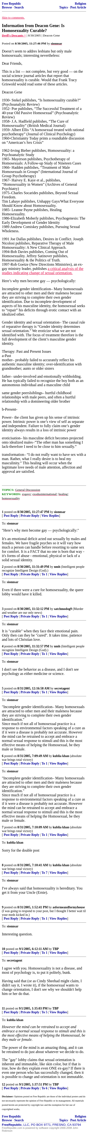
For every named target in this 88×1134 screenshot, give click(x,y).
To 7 (44, 872)
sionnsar (59, 512)
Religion (80, 3)
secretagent (62, 688)
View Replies (50, 515)
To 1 (44, 574)
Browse (7, 7)
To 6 (44, 1088)
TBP (56, 949)
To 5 (44, 1012)
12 (3, 1084)
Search (19, 7)
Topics (63, 7)
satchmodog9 (63, 609)
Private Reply (30, 515)
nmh (57, 567)
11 (3, 1008)
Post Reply (11, 515)
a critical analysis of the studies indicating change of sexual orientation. (42, 271)
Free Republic (11, 3)
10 (3, 949)
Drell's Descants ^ (14, 35)
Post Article (78, 7)
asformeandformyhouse (69, 907)
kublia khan (61, 756)
